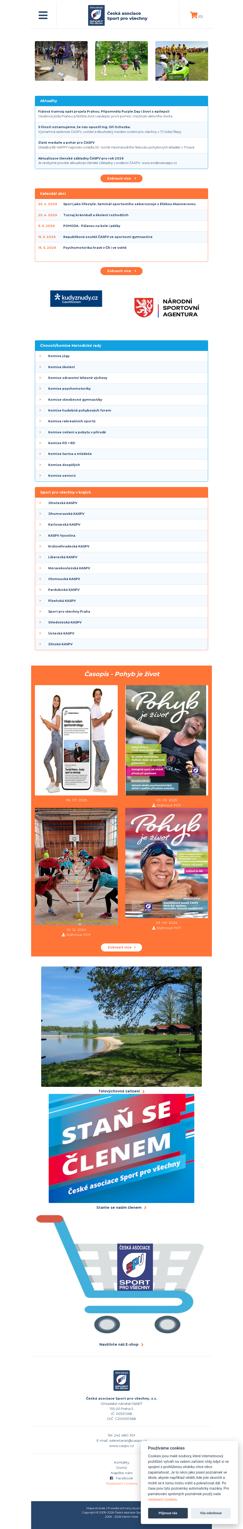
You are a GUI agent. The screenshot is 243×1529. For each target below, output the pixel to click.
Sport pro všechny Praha (69, 611)
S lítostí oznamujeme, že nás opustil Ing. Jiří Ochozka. (84, 127)
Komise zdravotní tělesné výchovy (77, 378)
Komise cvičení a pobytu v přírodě (77, 432)
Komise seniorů (62, 475)
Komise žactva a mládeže (70, 454)
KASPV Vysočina (61, 535)
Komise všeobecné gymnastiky (75, 399)
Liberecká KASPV (62, 557)
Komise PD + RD (61, 443)
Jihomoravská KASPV (66, 514)
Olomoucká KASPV (64, 579)
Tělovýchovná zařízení (119, 1091)
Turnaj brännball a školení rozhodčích (96, 215)
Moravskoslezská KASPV (69, 568)
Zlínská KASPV (60, 644)
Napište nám (122, 1473)
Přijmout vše (168, 1513)
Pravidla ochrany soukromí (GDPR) (132, 1508)
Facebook (121, 1478)
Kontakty (121, 1462)
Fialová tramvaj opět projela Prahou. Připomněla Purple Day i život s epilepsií (103, 111)
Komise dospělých (64, 465)
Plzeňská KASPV (62, 601)
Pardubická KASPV (64, 590)
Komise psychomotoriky (69, 388)
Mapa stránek (95, 1508)
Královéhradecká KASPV (68, 546)
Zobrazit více (121, 178)
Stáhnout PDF (169, 805)
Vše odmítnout (211, 1513)
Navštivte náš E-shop (119, 1344)
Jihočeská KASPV (62, 503)
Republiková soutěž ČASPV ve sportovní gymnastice (108, 237)
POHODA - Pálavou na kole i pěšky (91, 226)
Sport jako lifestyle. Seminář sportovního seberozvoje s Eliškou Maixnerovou (129, 204)
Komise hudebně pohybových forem (79, 410)
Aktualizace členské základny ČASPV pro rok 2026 (81, 158)
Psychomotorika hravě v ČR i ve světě (95, 248)
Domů (121, 1468)
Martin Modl (130, 1516)
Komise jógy (59, 356)
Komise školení (61, 367)
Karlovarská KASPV (64, 524)
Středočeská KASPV (65, 622)
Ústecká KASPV (61, 633)
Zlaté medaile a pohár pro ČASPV (66, 142)
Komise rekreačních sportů (71, 421)
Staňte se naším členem (119, 1207)
